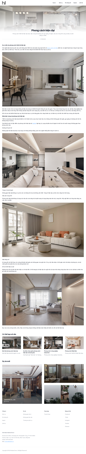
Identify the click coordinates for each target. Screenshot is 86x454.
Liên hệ (81, 2)
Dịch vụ (60, 2)
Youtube (67, 423)
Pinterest (67, 426)
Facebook (67, 414)
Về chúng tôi (68, 2)
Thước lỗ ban (47, 414)
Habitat (34, 123)
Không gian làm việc (27, 417)
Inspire (75, 2)
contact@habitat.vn (9, 441)
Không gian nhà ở (27, 414)
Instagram (67, 420)
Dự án (54, 2)
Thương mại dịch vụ (27, 420)
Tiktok (66, 417)
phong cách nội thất (52, 48)
